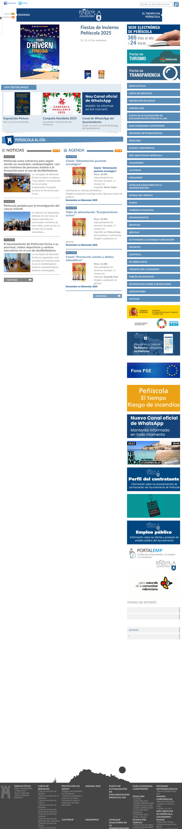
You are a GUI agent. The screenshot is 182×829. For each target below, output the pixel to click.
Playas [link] (133, 202)
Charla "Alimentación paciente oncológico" (86, 162)
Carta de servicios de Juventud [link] (47, 815)
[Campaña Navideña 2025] (62, 114)
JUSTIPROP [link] (135, 170)
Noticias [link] (134, 298)
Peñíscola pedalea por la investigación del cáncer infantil (31, 207)
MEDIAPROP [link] (135, 177)
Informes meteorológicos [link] (145, 133)
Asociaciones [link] (137, 291)
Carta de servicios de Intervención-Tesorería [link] (47, 811)
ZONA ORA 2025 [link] (140, 801)
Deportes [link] (134, 247)
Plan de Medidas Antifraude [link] (21, 796)
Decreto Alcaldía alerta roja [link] (166, 792)
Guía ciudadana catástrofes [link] (147, 125)
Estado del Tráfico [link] (141, 195)
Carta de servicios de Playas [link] (47, 824)
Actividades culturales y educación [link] (151, 239)
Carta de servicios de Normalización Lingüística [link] (49, 820)
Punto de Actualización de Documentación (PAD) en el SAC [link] (148, 117)
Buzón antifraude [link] (22, 793)
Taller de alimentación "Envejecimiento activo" (92, 213)
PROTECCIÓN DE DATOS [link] (142, 100)
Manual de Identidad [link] (165, 802)
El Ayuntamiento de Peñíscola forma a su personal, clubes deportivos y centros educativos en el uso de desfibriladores (31, 247)
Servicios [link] (134, 224)
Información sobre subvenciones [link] (150, 284)
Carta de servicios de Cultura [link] (47, 801)
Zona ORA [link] (135, 140)
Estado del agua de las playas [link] (166, 825)
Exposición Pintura (16, 118)
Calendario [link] (136, 162)
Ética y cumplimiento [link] (23, 788)
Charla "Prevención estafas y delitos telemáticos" (90, 258)
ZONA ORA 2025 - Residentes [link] (141, 811)
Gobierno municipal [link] (141, 210)
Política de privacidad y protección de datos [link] (72, 797)
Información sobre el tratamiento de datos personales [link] (71, 802)
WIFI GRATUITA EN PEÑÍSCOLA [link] (145, 155)
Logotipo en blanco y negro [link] (165, 805)
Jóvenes (134, 630)
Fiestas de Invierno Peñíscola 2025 (100, 29)
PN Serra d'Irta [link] (138, 261)
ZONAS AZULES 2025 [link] (143, 806)
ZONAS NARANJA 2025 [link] (143, 803)
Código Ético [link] (20, 791)
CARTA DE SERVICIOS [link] (140, 93)
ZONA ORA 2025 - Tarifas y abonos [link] (141, 816)
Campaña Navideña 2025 (60, 118)
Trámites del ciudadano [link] (144, 269)
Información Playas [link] (165, 822)
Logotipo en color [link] (164, 808)
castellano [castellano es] (8, 17)
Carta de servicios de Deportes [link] (47, 806)
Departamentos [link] (139, 217)
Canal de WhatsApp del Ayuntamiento (98, 120)
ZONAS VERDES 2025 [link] (143, 808)
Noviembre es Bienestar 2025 (81, 200)
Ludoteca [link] (135, 254)
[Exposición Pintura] (22, 114)
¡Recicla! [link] (134, 232)
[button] (176, 5)
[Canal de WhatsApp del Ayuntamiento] (101, 114)
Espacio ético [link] (137, 85)
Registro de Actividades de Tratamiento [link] (72, 792)
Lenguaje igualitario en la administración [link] (145, 186)
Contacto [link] (137, 799)
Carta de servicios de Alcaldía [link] (47, 792)
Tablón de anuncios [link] (141, 276)
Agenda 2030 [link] (136, 108)
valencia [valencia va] (9, 14)
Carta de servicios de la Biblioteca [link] (48, 797)
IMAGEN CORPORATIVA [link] (142, 148)
